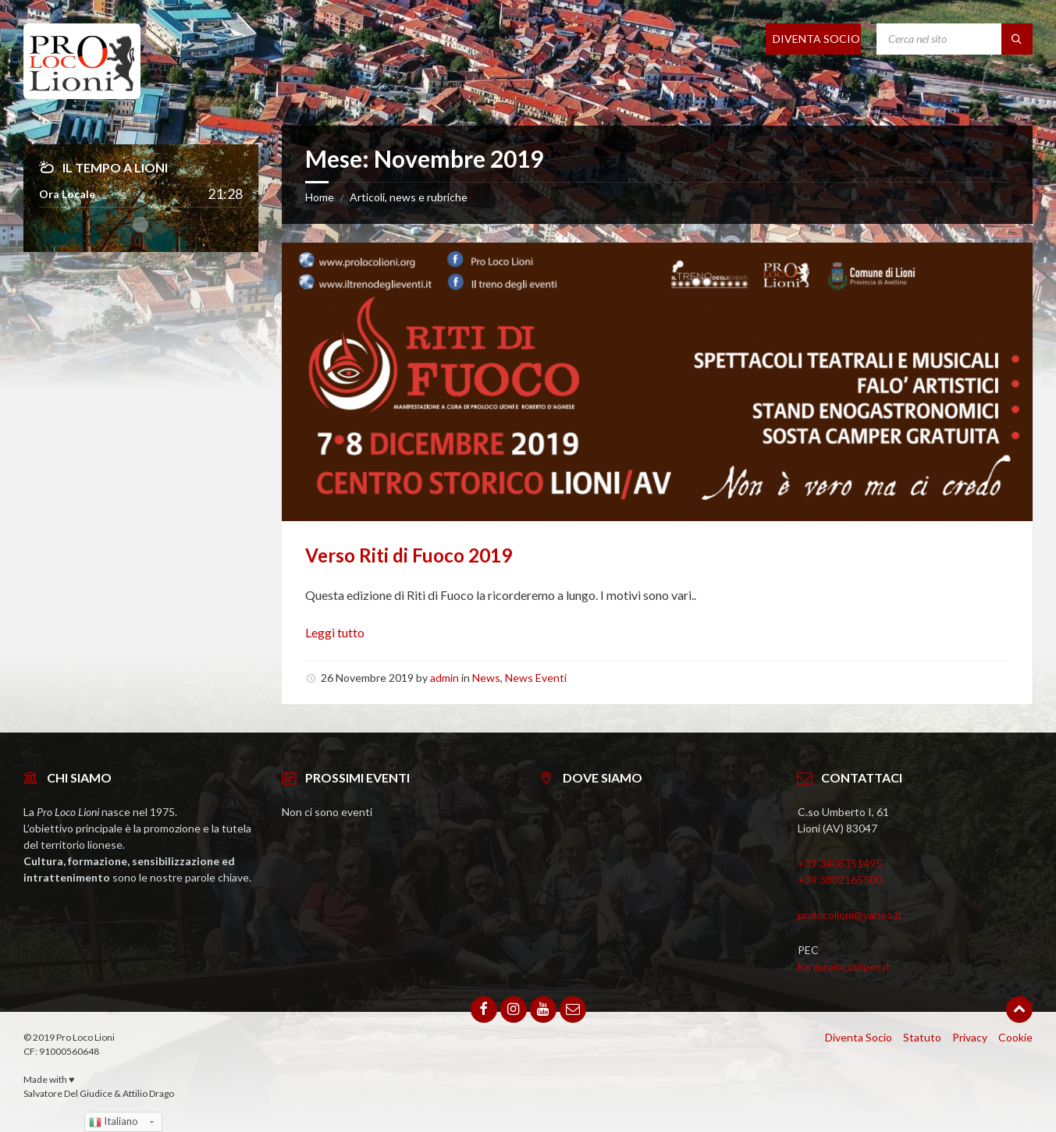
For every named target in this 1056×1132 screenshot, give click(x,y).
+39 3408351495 (840, 863)
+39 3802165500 (840, 879)
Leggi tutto (334, 632)
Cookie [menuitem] (1015, 1037)
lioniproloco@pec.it (844, 966)
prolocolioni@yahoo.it (850, 914)
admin (444, 677)
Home (319, 197)
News (486, 677)
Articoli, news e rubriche (409, 197)
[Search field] (954, 39)
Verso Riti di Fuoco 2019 (408, 555)
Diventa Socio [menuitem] (858, 1037)
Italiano (113, 1122)
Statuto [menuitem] (922, 1037)
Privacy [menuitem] (969, 1037)
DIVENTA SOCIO (816, 38)
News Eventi (536, 677)
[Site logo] (81, 94)
